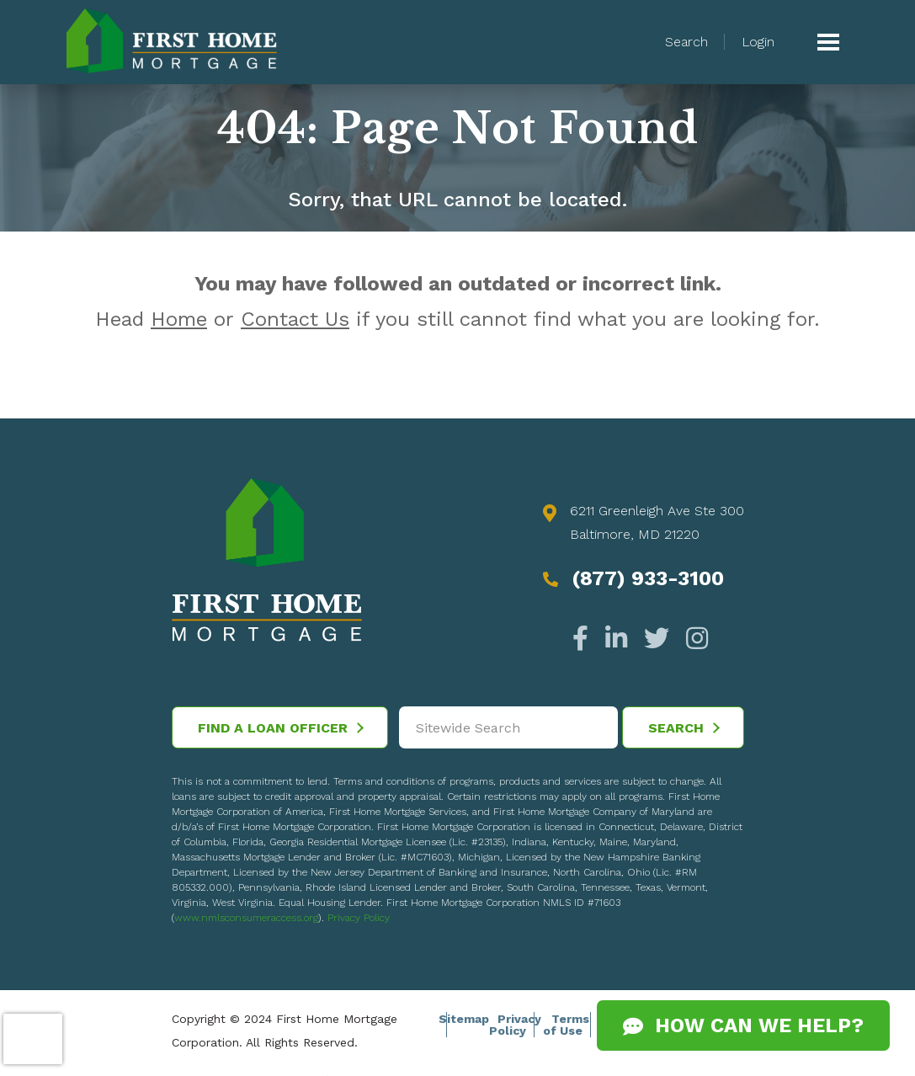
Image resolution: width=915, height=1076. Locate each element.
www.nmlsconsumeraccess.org (246, 918)
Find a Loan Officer (281, 728)
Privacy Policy (358, 918)
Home (179, 319)
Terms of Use (566, 1024)
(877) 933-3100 (648, 578)
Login (758, 42)
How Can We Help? (743, 1025)
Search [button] (686, 42)
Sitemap (464, 1018)
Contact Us (295, 319)
